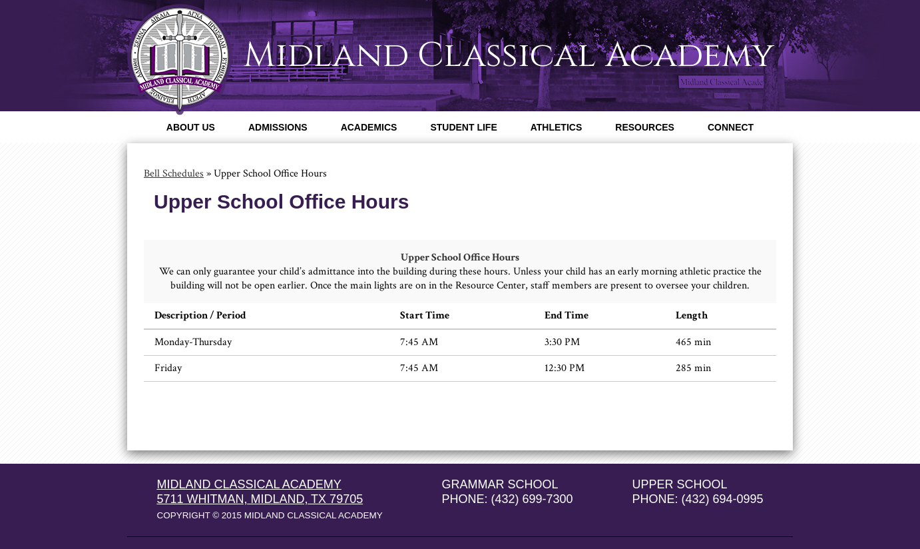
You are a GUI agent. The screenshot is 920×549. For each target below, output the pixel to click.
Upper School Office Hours (460, 258)
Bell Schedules (174, 174)
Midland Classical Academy (509, 55)
